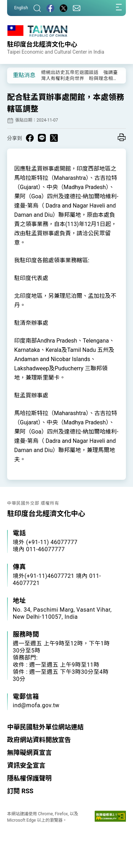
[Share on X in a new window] (54, 138)
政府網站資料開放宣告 (39, 739)
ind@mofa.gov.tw (36, 705)
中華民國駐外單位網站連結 (45, 727)
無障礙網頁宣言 (29, 752)
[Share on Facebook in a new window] (30, 138)
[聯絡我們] (77, 8)
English (21, 7)
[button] (18, 75)
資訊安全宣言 (26, 765)
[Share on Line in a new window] (42, 138)
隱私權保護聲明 (29, 778)
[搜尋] (37, 8)
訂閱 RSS (20, 791)
